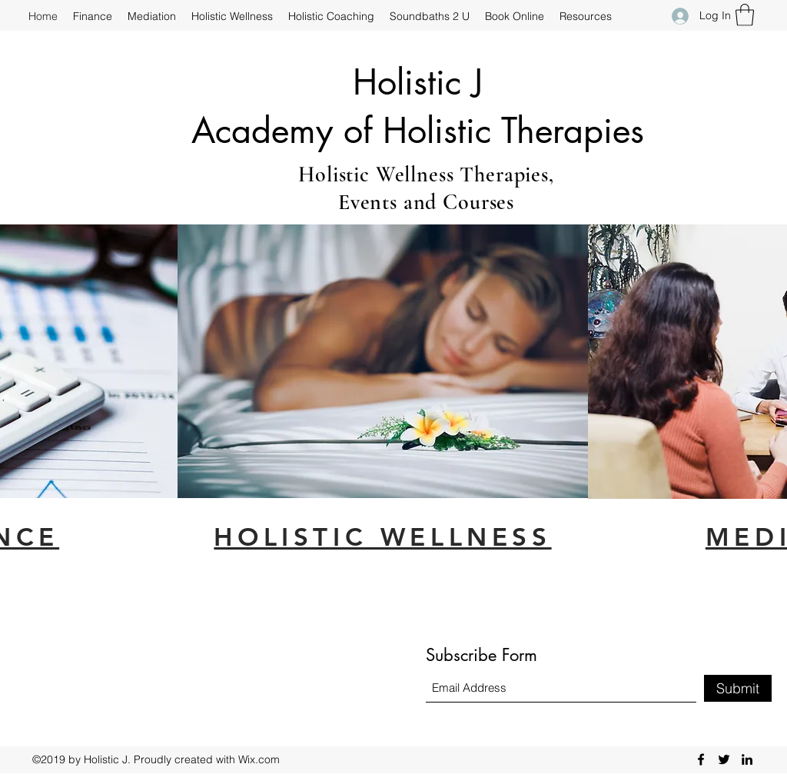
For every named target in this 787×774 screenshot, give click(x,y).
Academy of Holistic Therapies (417, 130)
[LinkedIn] (747, 759)
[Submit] (738, 688)
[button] (745, 15)
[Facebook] (701, 759)
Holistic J (418, 82)
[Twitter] (724, 759)
